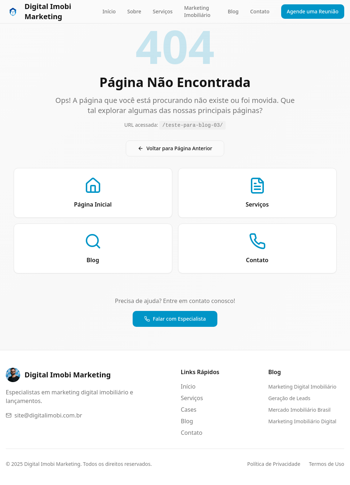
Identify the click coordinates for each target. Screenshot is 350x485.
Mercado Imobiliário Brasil (299, 409)
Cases (188, 409)
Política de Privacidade (273, 463)
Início (109, 11)
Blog (233, 11)
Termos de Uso (326, 463)
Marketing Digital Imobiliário (302, 386)
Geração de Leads (289, 398)
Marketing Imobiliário (197, 11)
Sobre (134, 11)
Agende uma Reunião (313, 11)
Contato (260, 11)
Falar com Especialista (175, 318)
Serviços (163, 11)
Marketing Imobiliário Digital (302, 421)
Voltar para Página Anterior (175, 148)
